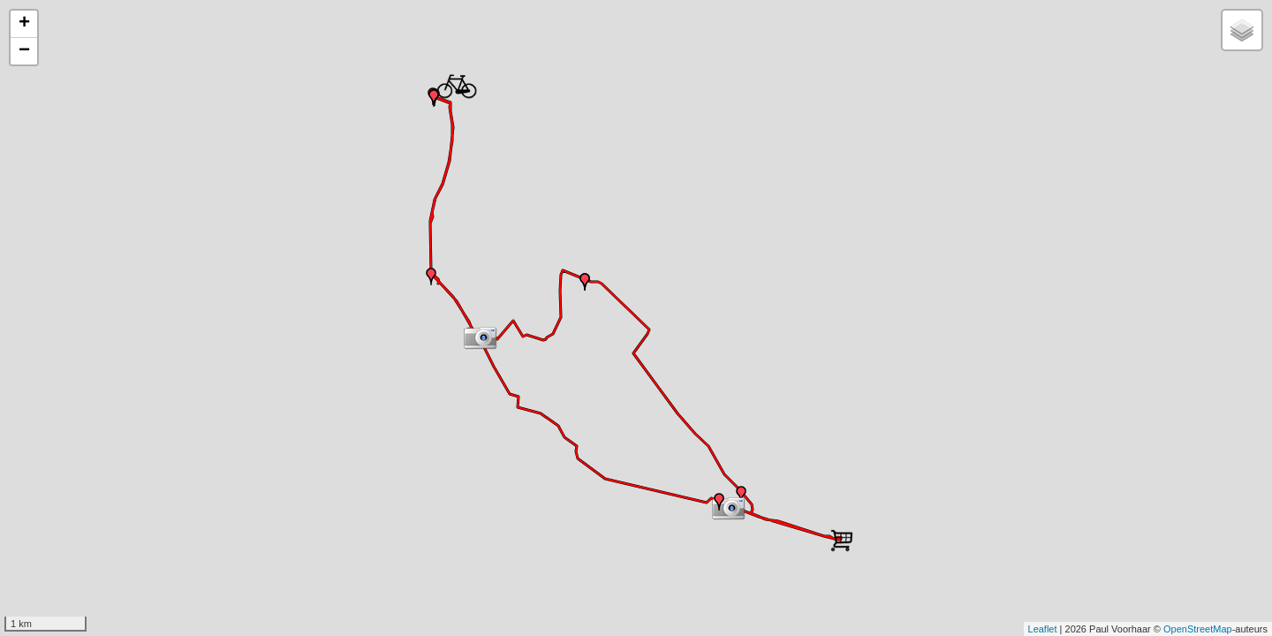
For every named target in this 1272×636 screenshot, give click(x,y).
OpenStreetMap (1197, 629)
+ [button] (24, 24)
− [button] (24, 51)
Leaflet (1042, 629)
